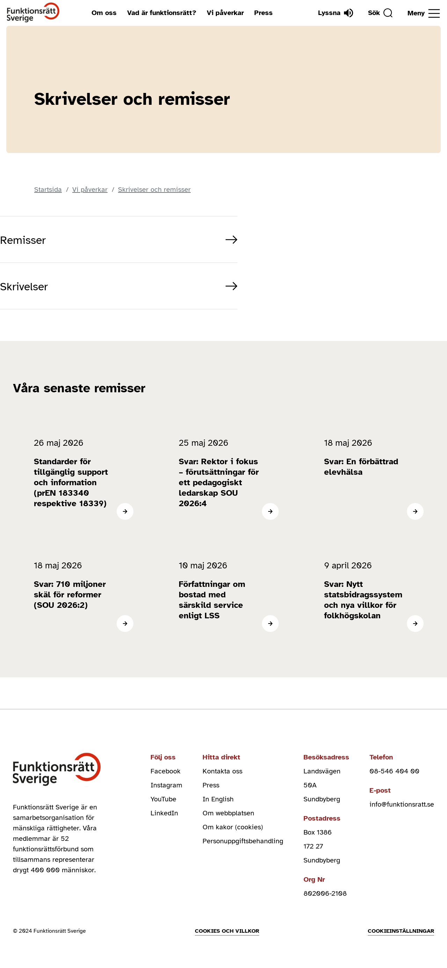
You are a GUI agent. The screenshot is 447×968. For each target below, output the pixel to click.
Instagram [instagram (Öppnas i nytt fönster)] (166, 785)
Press (263, 12)
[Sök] (380, 12)
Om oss (104, 12)
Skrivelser (24, 286)
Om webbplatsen (228, 813)
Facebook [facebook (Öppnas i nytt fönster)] (166, 771)
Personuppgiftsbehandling (243, 841)
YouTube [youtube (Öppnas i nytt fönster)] (163, 799)
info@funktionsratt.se (401, 804)
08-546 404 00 (394, 771)
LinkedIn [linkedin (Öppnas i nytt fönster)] (164, 813)
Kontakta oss (222, 771)
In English (218, 799)
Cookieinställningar (401, 930)
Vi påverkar (225, 12)
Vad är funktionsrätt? (161, 12)
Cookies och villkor (227, 930)
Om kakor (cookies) (233, 827)
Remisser (23, 240)
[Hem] (33, 12)
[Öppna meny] (424, 13)
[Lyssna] (335, 12)
